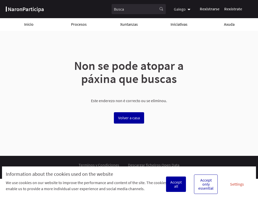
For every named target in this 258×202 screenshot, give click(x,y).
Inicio (29, 24)
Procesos (79, 24)
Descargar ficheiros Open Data (153, 164)
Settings (237, 184)
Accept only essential (205, 184)
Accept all (176, 184)
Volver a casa (129, 117)
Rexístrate (233, 8)
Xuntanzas (129, 24)
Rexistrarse (209, 8)
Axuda (229, 24)
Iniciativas (179, 24)
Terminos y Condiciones (99, 164)
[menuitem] (183, 9)
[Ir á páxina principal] (25, 9)
